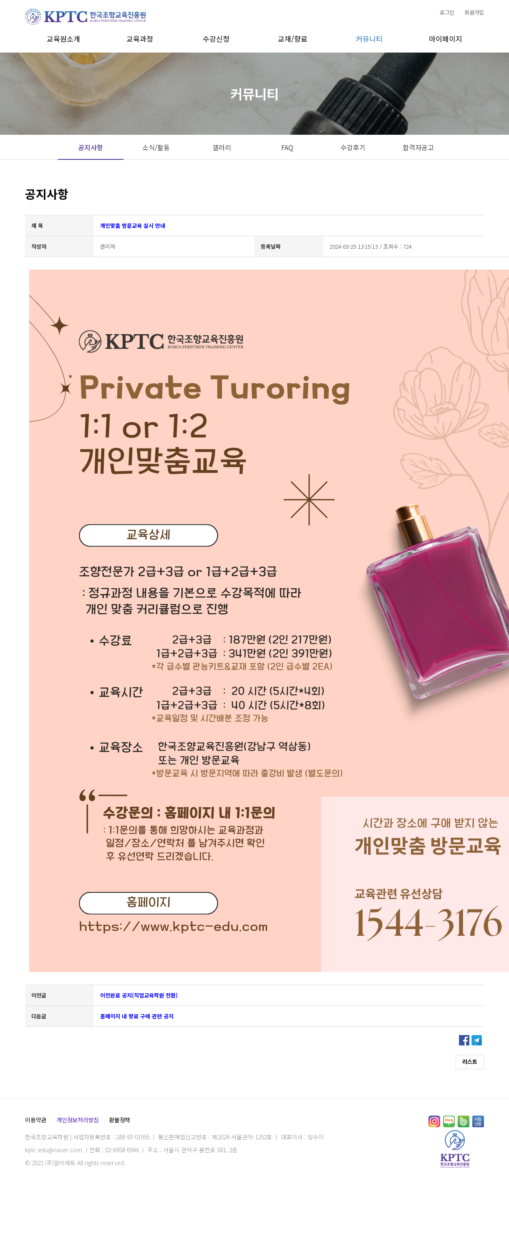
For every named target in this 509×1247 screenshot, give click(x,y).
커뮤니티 (369, 38)
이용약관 (35, 1120)
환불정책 (119, 1120)
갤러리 (221, 147)
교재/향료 (292, 38)
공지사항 (90, 147)
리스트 (469, 1062)
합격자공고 (418, 147)
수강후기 (352, 147)
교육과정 (139, 38)
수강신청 (216, 38)
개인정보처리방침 (77, 1120)
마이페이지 (445, 38)
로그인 (447, 12)
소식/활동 (156, 147)
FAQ (287, 147)
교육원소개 (63, 38)
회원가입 (474, 12)
